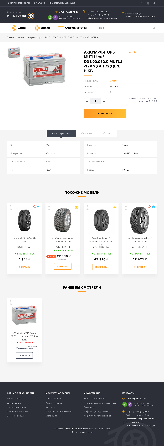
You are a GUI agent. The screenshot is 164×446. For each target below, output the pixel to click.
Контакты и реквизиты (18, 3)
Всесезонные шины (16, 416)
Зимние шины (14, 403)
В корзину (24, 267)
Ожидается (24, 355)
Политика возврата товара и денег (101, 403)
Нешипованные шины (17, 411)
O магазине (39, 3)
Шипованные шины (16, 407)
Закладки (50, 407)
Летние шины (13, 398)
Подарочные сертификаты (58, 411)
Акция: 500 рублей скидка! (97, 416)
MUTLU (113, 81)
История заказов (53, 403)
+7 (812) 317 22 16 (68, 12)
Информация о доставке (62, 3)
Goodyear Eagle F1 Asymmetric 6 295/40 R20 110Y (101, 241)
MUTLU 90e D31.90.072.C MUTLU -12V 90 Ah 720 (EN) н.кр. (24, 336)
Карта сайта (51, 416)
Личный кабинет (53, 398)
